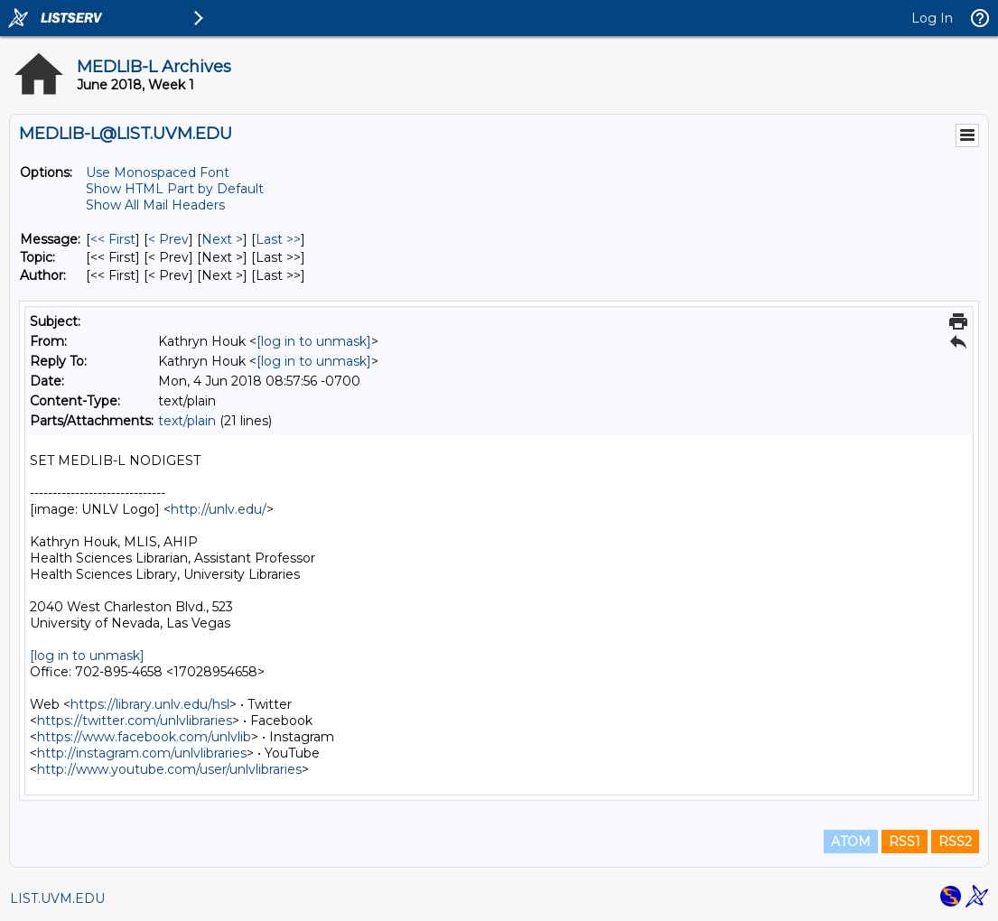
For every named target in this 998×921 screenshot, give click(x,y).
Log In (932, 18)
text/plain (187, 421)
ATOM (851, 841)
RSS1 (904, 841)
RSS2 (955, 841)
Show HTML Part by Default (175, 189)
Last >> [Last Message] (278, 239)
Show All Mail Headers (155, 205)
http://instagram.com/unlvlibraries (142, 753)
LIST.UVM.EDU (57, 898)
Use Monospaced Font (157, 172)
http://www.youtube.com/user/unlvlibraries (169, 769)
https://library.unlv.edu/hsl (149, 704)
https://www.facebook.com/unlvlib (144, 737)
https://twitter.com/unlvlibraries (134, 720)
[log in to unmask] (313, 341)
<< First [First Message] (112, 239)
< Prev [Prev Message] (168, 239)
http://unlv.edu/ (218, 509)
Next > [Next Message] (222, 239)
